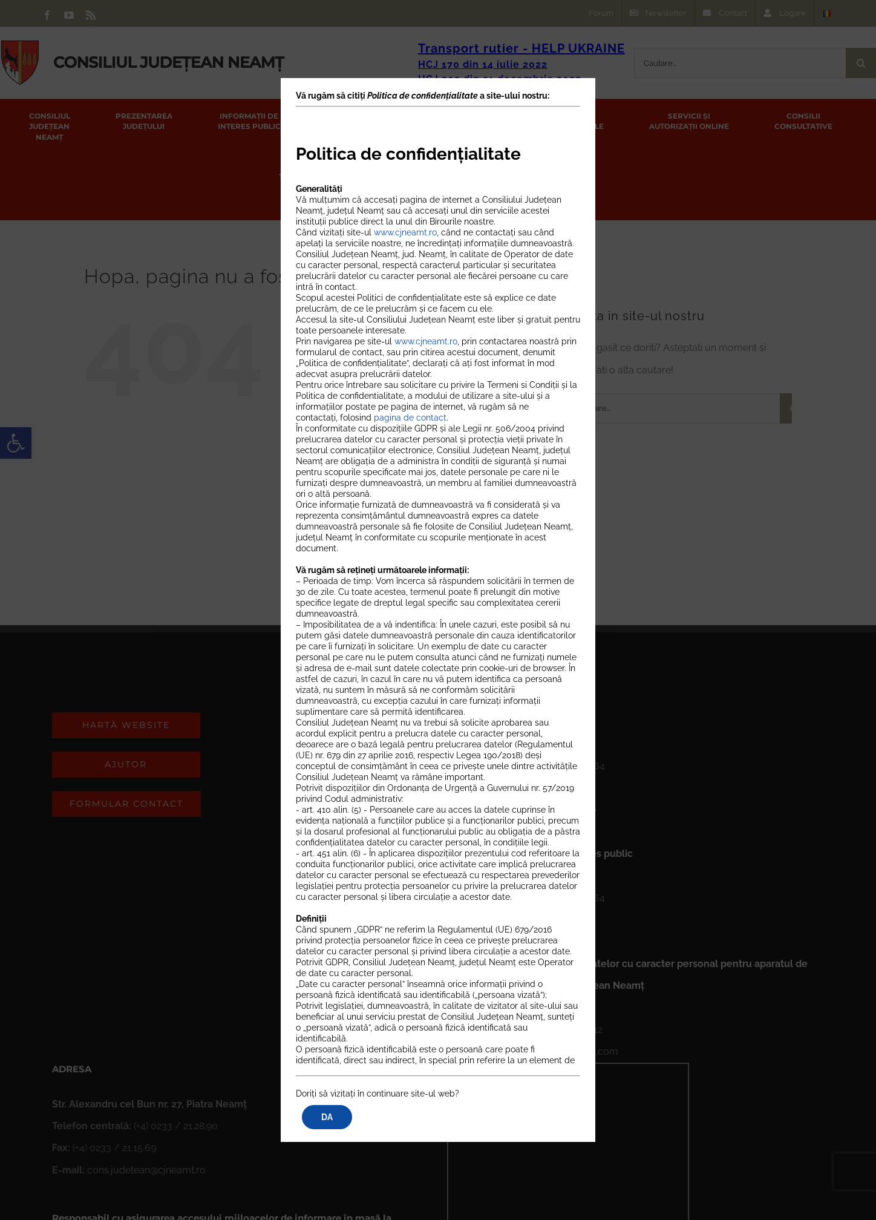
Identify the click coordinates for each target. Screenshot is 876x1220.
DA (327, 1117)
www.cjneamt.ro (405, 233)
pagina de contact (410, 418)
